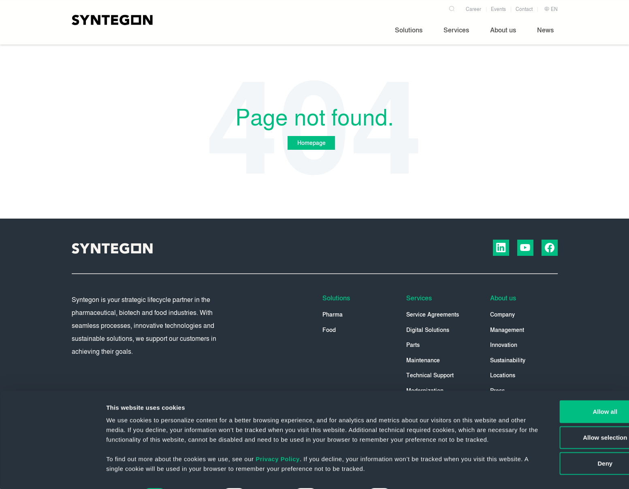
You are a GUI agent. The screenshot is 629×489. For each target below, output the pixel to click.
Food (329, 330)
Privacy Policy (278, 437)
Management (507, 330)
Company (502, 315)
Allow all (561, 379)
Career (473, 7)
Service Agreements (432, 315)
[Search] (453, 5)
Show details (425, 473)
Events (498, 7)
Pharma (332, 315)
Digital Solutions (427, 330)
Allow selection (561, 405)
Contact (524, 7)
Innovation (503, 345)
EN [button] (551, 7)
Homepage (310, 143)
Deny (561, 431)
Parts (413, 345)
